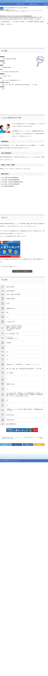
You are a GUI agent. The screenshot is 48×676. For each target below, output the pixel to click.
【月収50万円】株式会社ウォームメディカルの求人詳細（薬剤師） (33, 438)
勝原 (37, 10)
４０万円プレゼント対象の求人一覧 (22, 271)
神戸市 (19, 10)
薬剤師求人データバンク (8, 460)
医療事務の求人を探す (34, 4)
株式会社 (39, 10)
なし (14, 11)
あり (10, 11)
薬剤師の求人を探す (20, 4)
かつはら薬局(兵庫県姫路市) (7, 186)
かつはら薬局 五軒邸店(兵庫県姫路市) (10, 179)
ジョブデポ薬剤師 (7, 236)
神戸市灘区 (28, 10)
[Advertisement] (22, 38)
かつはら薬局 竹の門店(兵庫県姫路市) (10, 184)
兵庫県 (11, 10)
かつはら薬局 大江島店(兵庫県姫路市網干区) (12, 181)
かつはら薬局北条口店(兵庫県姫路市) (10, 177)
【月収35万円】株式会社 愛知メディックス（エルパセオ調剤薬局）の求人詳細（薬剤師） (11, 438)
